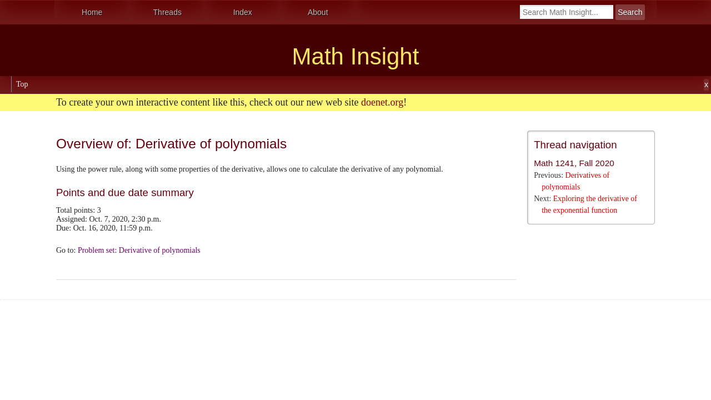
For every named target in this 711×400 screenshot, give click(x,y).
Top (22, 84)
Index (242, 12)
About (318, 12)
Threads (167, 12)
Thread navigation (575, 145)
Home (92, 12)
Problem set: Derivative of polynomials (139, 250)
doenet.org (382, 102)
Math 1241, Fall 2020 (574, 163)
